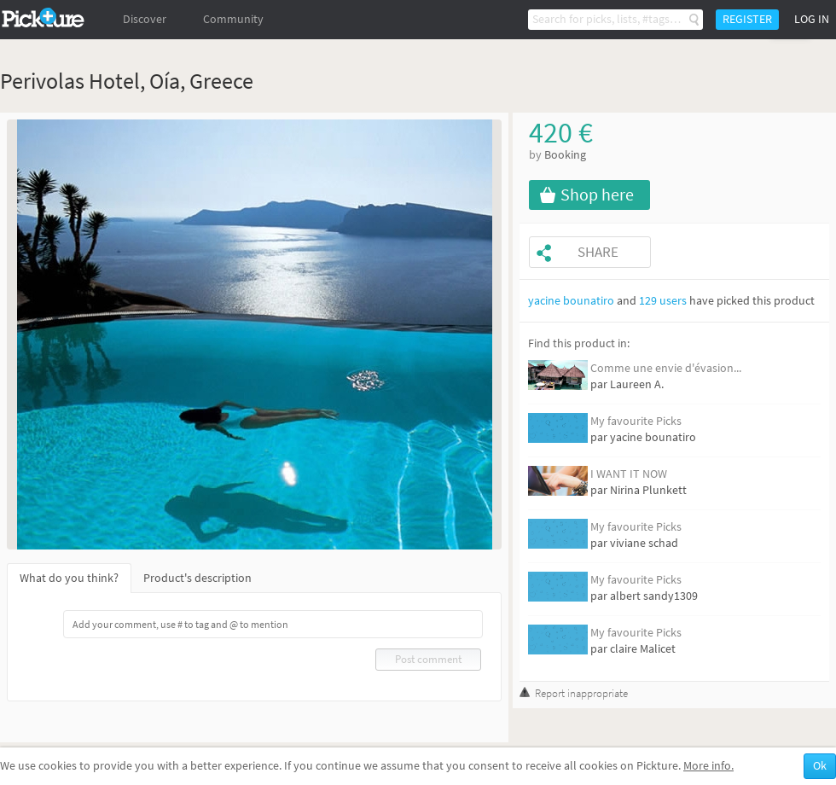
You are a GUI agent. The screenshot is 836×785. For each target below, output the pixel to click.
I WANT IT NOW (628, 474)
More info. (708, 766)
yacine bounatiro (571, 301)
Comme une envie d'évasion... (665, 368)
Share (598, 252)
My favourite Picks (636, 421)
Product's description (197, 578)
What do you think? (69, 578)
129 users (663, 301)
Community (233, 19)
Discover (144, 19)
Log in (811, 19)
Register (747, 19)
